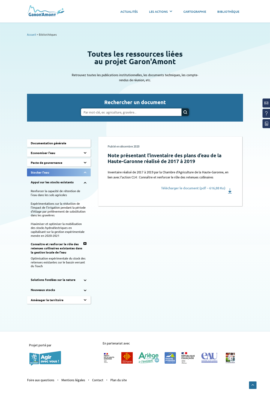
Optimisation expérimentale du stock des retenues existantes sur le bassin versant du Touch (58, 262)
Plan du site (118, 380)
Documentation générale (48, 143)
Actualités (129, 11)
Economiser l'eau (43, 153)
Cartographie (194, 11)
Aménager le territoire (47, 300)
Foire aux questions (40, 380)
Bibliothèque (228, 11)
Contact (97, 380)
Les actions (160, 11)
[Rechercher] (185, 112)
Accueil (31, 34)
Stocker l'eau (40, 172)
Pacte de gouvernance (46, 163)
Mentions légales (73, 380)
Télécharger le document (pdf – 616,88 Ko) (193, 188)
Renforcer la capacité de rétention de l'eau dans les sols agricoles (55, 193)
